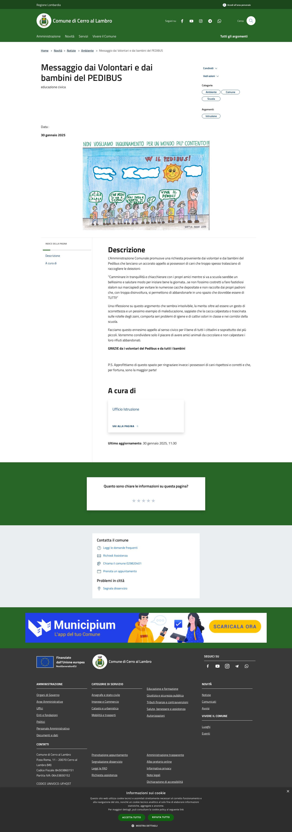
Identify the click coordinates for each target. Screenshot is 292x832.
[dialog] (146, 809)
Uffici (39, 708)
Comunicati (209, 701)
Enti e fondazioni (47, 715)
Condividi (210, 68)
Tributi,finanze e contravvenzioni (167, 702)
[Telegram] (208, 20)
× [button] (287, 791)
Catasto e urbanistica (105, 708)
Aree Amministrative (49, 701)
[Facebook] (180, 20)
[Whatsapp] (218, 20)
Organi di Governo (47, 695)
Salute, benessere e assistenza (166, 709)
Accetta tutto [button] (131, 817)
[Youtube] (190, 20)
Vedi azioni (211, 76)
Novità (58, 50)
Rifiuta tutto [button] (161, 817)
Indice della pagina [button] (56, 243)
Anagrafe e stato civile (106, 695)
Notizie (71, 50)
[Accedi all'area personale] (237, 5)
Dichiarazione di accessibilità (165, 781)
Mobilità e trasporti (104, 715)
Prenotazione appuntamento (110, 755)
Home (44, 50)
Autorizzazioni (156, 715)
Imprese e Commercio (105, 701)
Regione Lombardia (48, 5)
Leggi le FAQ (99, 768)
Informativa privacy (159, 768)
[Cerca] (251, 20)
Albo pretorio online (159, 761)
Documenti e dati (47, 735)
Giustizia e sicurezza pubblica (165, 695)
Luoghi (206, 726)
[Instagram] (199, 20)
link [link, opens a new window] (182, 809)
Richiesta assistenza (104, 775)
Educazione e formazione (162, 688)
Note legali (153, 775)
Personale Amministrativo (52, 728)
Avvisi (206, 708)
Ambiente (87, 50)
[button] (146, 826)
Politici (40, 721)
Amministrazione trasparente (165, 755)
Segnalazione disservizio (107, 761)
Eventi (206, 733)
